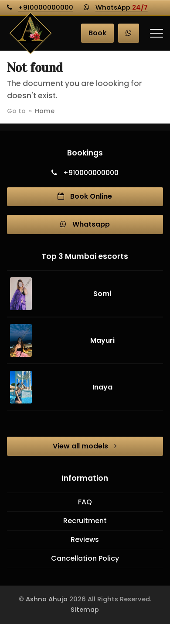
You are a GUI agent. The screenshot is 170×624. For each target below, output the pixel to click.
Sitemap (85, 609)
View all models (85, 446)
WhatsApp (121, 7)
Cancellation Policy (85, 558)
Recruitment (85, 521)
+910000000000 (45, 7)
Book (97, 33)
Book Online (85, 196)
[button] (156, 33)
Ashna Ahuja (47, 599)
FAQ (85, 502)
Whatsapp (85, 224)
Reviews (85, 539)
